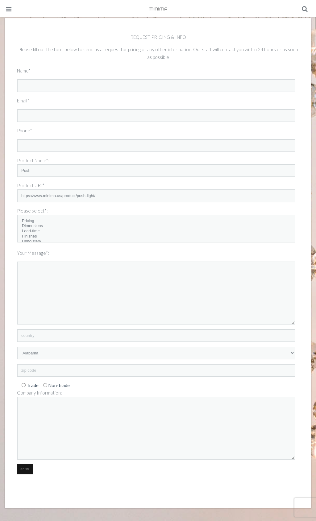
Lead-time (156, 231)
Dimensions (156, 226)
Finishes (156, 236)
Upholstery (156, 241)
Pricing (156, 221)
